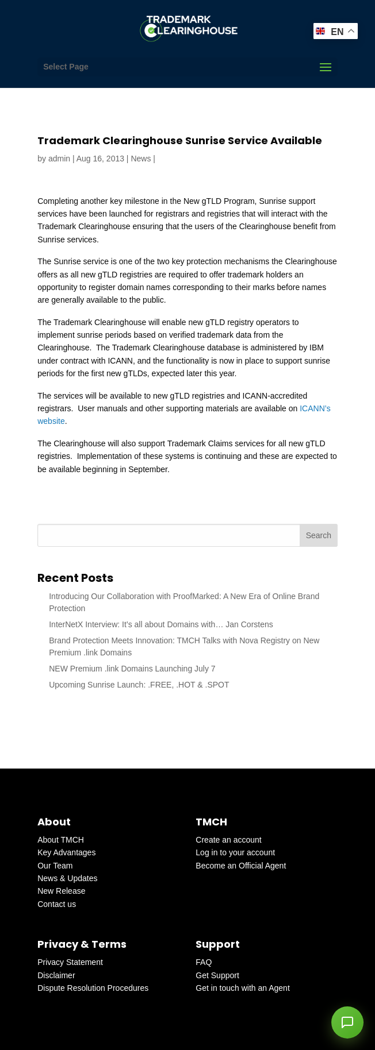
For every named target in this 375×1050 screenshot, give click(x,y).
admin (59, 158)
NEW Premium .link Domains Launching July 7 (132, 668)
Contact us (56, 904)
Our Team (54, 865)
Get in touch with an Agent (242, 988)
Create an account (228, 839)
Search (318, 535)
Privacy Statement (70, 962)
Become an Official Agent (241, 865)
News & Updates (67, 878)
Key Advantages (66, 852)
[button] (347, 1022)
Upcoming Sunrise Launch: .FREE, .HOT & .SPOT (139, 684)
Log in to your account (235, 852)
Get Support (217, 975)
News (141, 158)
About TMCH (60, 839)
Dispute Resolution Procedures (92, 988)
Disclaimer (56, 975)
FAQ (204, 962)
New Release (61, 890)
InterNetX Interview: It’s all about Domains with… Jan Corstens (161, 624)
